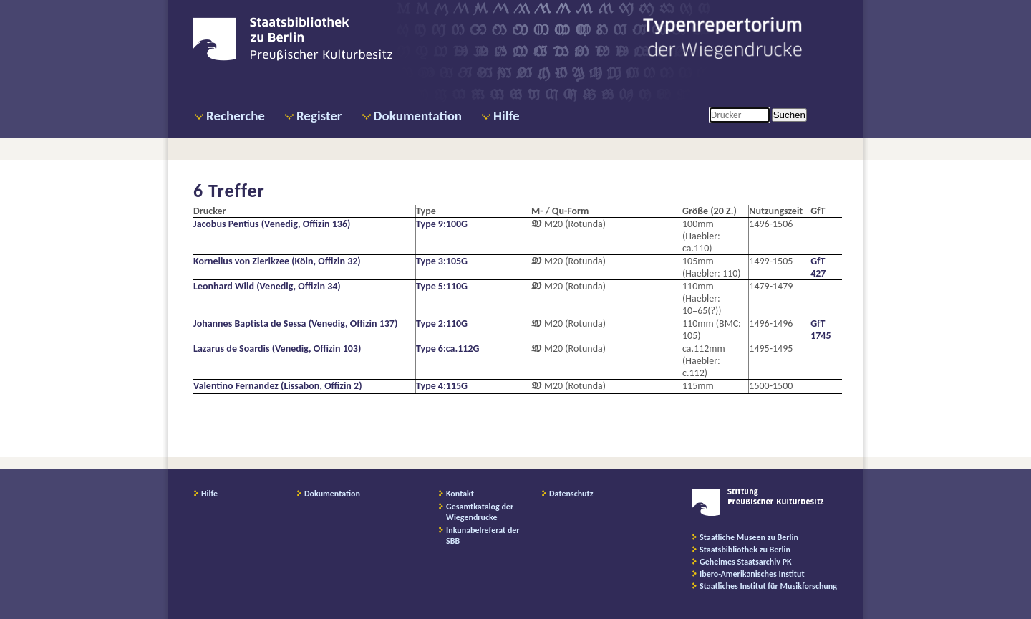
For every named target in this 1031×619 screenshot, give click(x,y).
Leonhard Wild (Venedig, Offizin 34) (267, 286)
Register (319, 115)
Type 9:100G (442, 224)
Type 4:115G (442, 386)
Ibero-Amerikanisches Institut (752, 574)
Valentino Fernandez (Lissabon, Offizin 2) (277, 386)
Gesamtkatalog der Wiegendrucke (479, 512)
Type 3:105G (442, 261)
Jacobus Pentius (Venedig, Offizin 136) (271, 224)
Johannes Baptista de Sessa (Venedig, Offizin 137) (295, 323)
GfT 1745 (820, 329)
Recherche (235, 115)
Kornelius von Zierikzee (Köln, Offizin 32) (277, 261)
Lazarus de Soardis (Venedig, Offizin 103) (277, 348)
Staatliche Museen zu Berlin (749, 537)
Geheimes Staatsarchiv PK (746, 562)
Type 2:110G (442, 323)
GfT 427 (818, 267)
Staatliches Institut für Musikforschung (768, 586)
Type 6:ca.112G (447, 348)
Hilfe (506, 115)
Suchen (789, 115)
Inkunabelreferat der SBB (483, 535)
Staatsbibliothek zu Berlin (745, 549)
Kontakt (460, 494)
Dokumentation (418, 115)
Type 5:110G (442, 286)
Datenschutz (571, 494)
